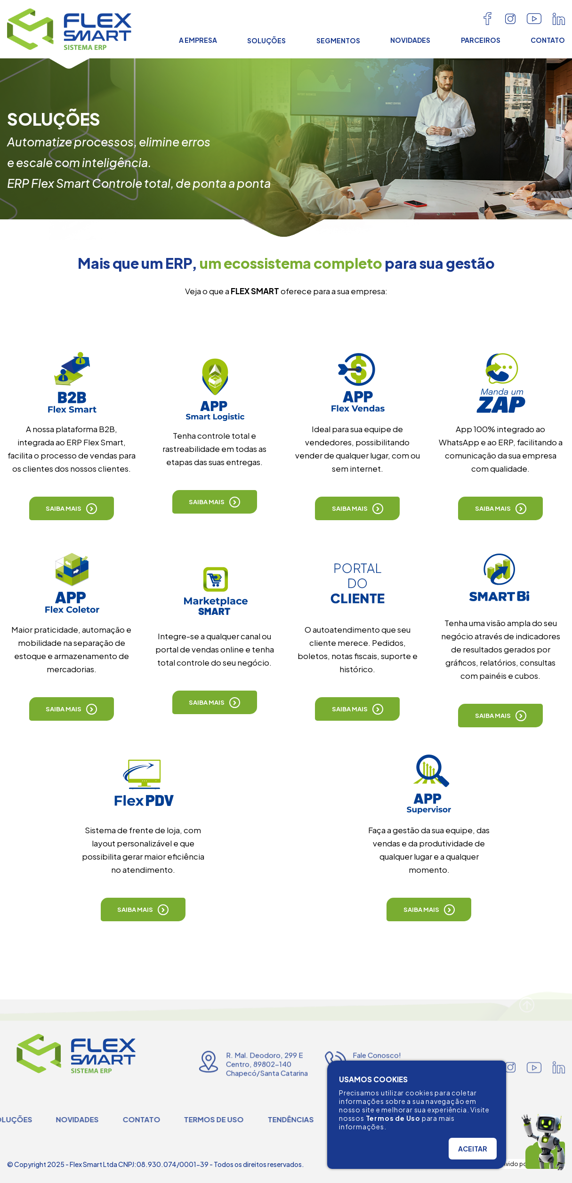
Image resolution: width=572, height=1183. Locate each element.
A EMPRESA (198, 40)
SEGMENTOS (338, 40)
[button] (71, 508)
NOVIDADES (410, 40)
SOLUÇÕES (266, 40)
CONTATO (548, 40)
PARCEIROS (480, 40)
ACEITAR (472, 1148)
